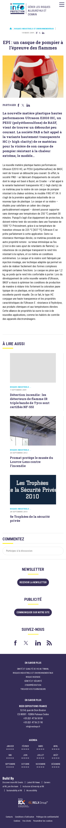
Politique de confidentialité (47, 817)
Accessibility (32, 790)
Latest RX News (33, 782)
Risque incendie (33, 677)
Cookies (17, 821)
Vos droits (26, 821)
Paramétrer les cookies (42, 821)
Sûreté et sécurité (33, 681)
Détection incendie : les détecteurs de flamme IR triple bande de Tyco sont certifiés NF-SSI (29, 401)
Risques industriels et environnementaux (34, 29)
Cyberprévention (33, 685)
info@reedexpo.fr (33, 726)
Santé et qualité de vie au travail (33, 669)
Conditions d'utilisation (24, 817)
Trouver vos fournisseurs (33, 689)
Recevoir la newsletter (33, 582)
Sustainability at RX (14, 790)
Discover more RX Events (13, 782)
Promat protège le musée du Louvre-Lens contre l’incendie (31, 462)
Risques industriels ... (20, 387)
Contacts (9, 817)
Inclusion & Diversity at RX (33, 786)
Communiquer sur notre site (33, 612)
